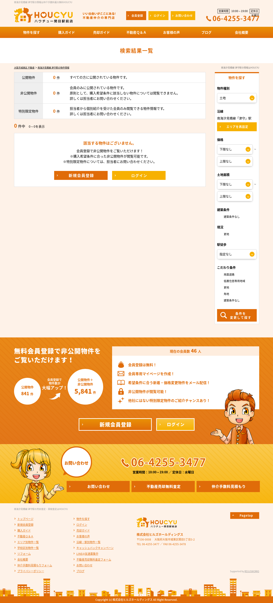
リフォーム (24, 554)
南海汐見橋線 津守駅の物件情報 (53, 67)
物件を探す (83, 519)
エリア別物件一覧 (28, 542)
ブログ (80, 571)
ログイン (81, 525)
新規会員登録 (25, 525)
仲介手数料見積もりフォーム (34, 565)
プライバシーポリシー (30, 571)
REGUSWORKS (251, 571)
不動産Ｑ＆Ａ (25, 536)
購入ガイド (24, 530)
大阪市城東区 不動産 (24, 67)
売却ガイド (83, 530)
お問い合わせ (84, 565)
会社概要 (22, 559)
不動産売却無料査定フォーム (93, 559)
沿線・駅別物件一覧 (88, 542)
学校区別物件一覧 (28, 548)
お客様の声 (83, 536)
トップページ (25, 519)
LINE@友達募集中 (87, 554)
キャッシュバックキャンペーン (95, 548)
